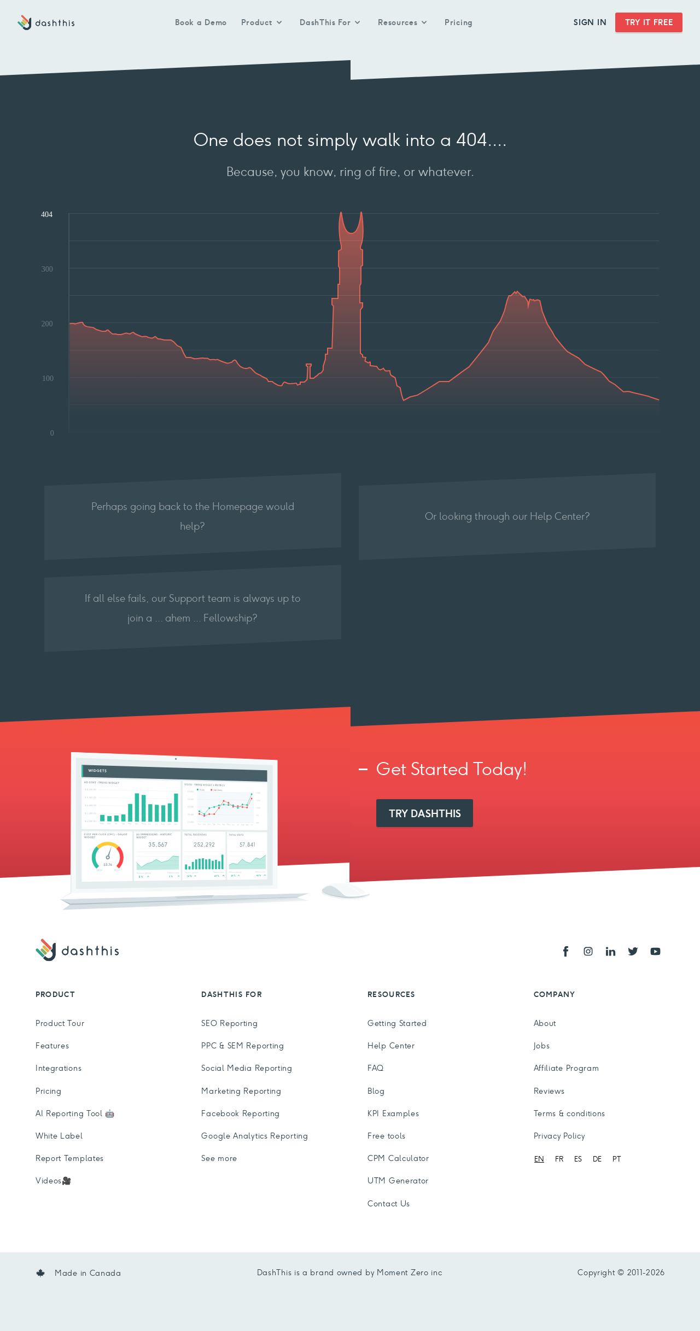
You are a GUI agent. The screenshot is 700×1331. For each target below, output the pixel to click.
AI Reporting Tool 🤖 (75, 1113)
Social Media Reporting (246, 1068)
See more (219, 1158)
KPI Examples (393, 1113)
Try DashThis (425, 813)
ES (578, 1159)
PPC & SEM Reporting (242, 1046)
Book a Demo (201, 22)
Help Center (391, 1046)
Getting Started (397, 1023)
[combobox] (539, 1159)
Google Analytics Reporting (254, 1136)
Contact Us (389, 1204)
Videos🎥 (54, 1181)
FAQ (376, 1068)
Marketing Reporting (241, 1091)
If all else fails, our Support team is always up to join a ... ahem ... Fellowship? (193, 608)
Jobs (542, 1046)
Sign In (590, 22)
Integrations (58, 1068)
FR (559, 1159)
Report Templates (70, 1158)
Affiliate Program (566, 1068)
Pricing (459, 22)
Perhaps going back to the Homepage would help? (192, 516)
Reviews (549, 1091)
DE (597, 1159)
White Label (59, 1136)
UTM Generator (398, 1181)
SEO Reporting (229, 1023)
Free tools (387, 1136)
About (545, 1023)
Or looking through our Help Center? (507, 516)
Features (52, 1046)
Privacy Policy (559, 1136)
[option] (559, 1159)
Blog (376, 1091)
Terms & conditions (570, 1113)
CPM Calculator (398, 1158)
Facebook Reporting (240, 1113)
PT (616, 1159)
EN (539, 1159)
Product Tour (60, 1023)
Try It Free (649, 22)
